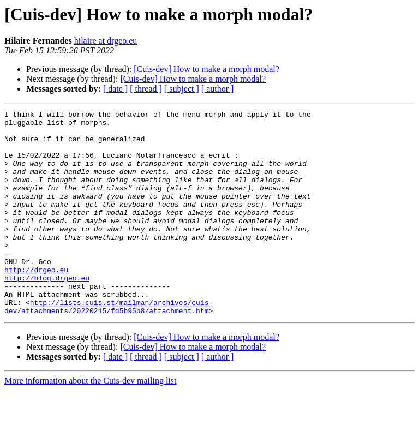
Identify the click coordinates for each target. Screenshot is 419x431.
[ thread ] (146, 88)
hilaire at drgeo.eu (105, 40)
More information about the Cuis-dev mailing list (90, 421)
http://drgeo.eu (36, 302)
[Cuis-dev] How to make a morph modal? (206, 69)
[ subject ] (181, 88)
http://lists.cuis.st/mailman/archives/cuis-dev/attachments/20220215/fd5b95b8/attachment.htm (108, 346)
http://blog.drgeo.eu (46, 312)
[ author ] (217, 88)
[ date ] (115, 88)
